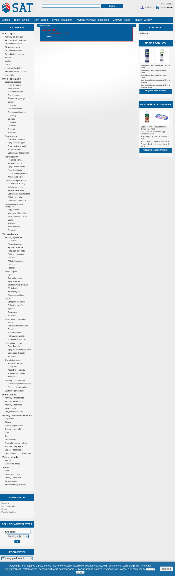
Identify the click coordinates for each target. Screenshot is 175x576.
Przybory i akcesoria (14, 412)
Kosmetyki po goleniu (16, 373)
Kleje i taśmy (10, 408)
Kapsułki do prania (15, 163)
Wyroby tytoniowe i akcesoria (17, 415)
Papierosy (9, 419)
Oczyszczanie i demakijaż (18, 326)
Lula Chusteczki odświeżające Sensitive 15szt (154, 133)
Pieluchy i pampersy (16, 254)
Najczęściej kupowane (155, 104)
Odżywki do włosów (15, 305)
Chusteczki (12, 241)
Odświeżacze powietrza (15, 180)
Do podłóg (12, 116)
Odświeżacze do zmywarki (18, 153)
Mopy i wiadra (13, 210)
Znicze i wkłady (10, 457)
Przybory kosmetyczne (17, 339)
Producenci (17, 552)
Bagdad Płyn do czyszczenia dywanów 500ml (153, 128)
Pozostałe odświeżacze (17, 201)
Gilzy (7, 436)
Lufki (7, 433)
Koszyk (154, 27)
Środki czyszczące (13, 82)
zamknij (166, 568)
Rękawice (11, 223)
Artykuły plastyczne (13, 405)
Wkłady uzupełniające (16, 197)
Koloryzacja (12, 312)
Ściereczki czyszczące (16, 99)
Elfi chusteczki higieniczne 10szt (155, 141)
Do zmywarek (11, 136)
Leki (7, 471)
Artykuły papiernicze (13, 401)
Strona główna (44, 25)
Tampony (11, 264)
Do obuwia (12, 105)
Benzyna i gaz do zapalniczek (18, 453)
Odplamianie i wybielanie (18, 173)
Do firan (11, 102)
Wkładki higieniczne (15, 261)
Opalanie (11, 329)
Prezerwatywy (11, 481)
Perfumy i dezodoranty (15, 381)
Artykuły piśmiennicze (14, 398)
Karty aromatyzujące (14, 446)
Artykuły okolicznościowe (16, 40)
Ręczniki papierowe (15, 247)
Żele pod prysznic (15, 278)
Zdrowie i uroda (10, 234)
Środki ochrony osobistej (15, 485)
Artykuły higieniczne (13, 238)
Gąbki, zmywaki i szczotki (18, 217)
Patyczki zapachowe (16, 190)
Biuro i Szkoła (9, 394)
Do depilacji (12, 367)
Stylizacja (11, 309)
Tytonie (8, 422)
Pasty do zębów (14, 346)
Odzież (8, 64)
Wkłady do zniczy (12, 464)
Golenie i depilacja (13, 360)
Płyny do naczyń (14, 85)
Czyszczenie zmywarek (17, 146)
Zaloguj (169, 4)
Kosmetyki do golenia (16, 370)
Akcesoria (12, 315)
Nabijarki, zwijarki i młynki (16, 443)
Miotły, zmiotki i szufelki (17, 213)
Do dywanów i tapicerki (17, 112)
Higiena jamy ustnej (13, 343)
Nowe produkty (155, 43)
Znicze (8, 460)
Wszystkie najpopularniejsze (155, 150)
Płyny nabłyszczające (16, 143)
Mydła (10, 275)
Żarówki (8, 61)
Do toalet (11, 129)
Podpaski (11, 258)
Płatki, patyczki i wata (16, 251)
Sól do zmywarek (14, 150)
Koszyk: (163, 7)
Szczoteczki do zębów (16, 353)
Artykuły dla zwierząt (14, 37)
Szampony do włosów (16, 302)
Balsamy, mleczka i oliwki (18, 285)
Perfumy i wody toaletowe (18, 387)
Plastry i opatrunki (13, 478)
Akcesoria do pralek (15, 177)
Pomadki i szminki (15, 333)
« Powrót (48, 37)
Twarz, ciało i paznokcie (15, 319)
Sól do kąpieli (13, 288)
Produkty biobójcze (13, 44)
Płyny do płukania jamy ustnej (19, 350)
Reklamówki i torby (13, 68)
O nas (4, 509)
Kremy (10, 322)
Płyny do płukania (15, 170)
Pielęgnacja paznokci (16, 336)
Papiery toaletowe (15, 244)
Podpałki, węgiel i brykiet (15, 71)
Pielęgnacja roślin (12, 47)
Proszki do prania (14, 160)
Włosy (7, 299)
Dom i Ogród (8, 33)
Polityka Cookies (8, 512)
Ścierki (10, 220)
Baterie (8, 57)
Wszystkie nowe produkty (155, 91)
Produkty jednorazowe (14, 54)
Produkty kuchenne (13, 51)
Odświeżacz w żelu (15, 187)
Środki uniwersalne (15, 92)
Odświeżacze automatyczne (19, 194)
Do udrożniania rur (15, 109)
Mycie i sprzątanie (11, 79)
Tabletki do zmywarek (16, 139)
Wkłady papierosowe (14, 426)
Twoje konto (149, 7)
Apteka (5, 467)
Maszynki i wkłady (15, 363)
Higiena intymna (14, 292)
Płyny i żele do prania (16, 167)
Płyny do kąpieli (14, 281)
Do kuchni (12, 122)
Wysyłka (5, 503)
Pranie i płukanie (12, 157)
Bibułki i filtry (10, 439)
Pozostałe (9, 75)
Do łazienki (12, 126)
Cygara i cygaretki (13, 429)
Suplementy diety (12, 474)
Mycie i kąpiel (11, 271)
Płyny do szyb (13, 88)
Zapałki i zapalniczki (13, 450)
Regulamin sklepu (9, 506)
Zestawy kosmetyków (14, 391)
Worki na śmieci (14, 227)
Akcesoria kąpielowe (16, 295)
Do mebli (11, 119)
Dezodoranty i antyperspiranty (19, 384)
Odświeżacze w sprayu (17, 184)
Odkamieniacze (14, 95)
